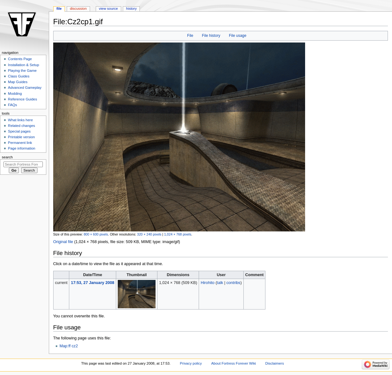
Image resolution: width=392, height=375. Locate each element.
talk (220, 283)
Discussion (78, 8)
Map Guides (17, 82)
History (131, 8)
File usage (238, 35)
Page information (21, 148)
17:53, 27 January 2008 (92, 283)
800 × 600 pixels (96, 234)
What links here (20, 120)
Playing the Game (22, 70)
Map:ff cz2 (69, 346)
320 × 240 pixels (149, 234)
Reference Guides (22, 99)
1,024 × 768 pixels (177, 234)
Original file (63, 242)
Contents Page (20, 59)
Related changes (21, 126)
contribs (233, 283)
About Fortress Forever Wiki (233, 363)
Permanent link (20, 143)
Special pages (19, 131)
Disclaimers (274, 363)
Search (7, 157)
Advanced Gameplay (24, 87)
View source (108, 8)
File (190, 35)
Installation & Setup (23, 65)
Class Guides (18, 76)
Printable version (21, 137)
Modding (15, 93)
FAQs (12, 105)
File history (211, 35)
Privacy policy (191, 363)
